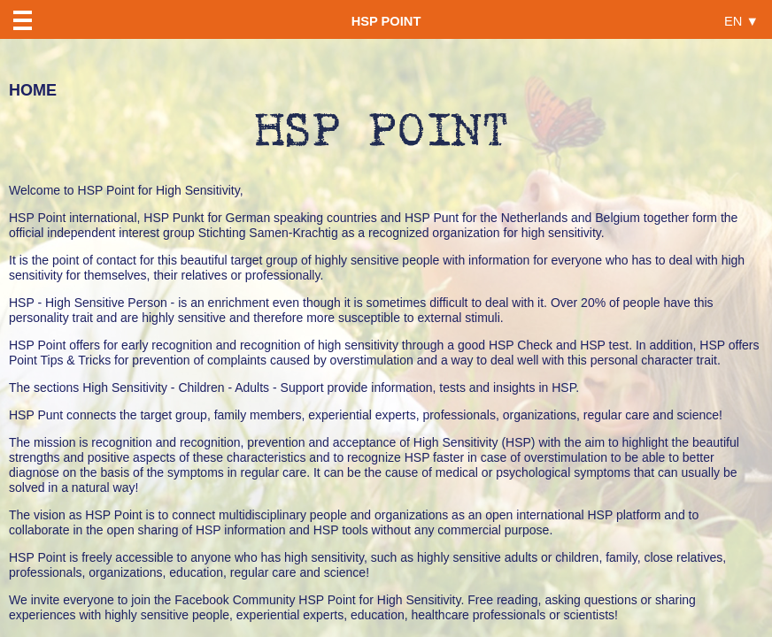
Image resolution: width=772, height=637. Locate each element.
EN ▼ (741, 20)
